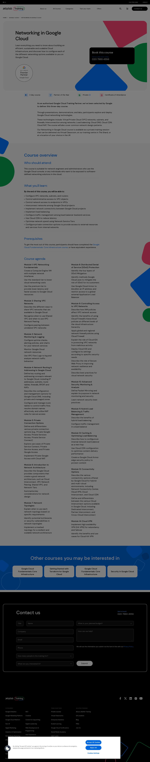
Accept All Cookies (93, 742)
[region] (64, 748)
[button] (7, 748)
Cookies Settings (93, 753)
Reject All (93, 748)
